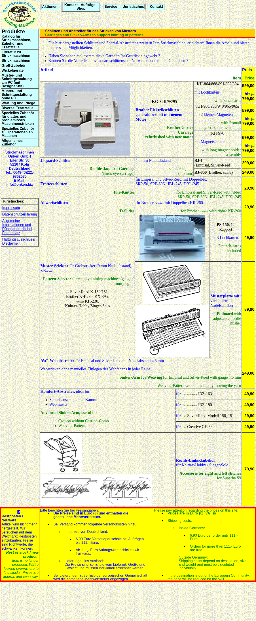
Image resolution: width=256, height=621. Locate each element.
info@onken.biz (19, 184)
